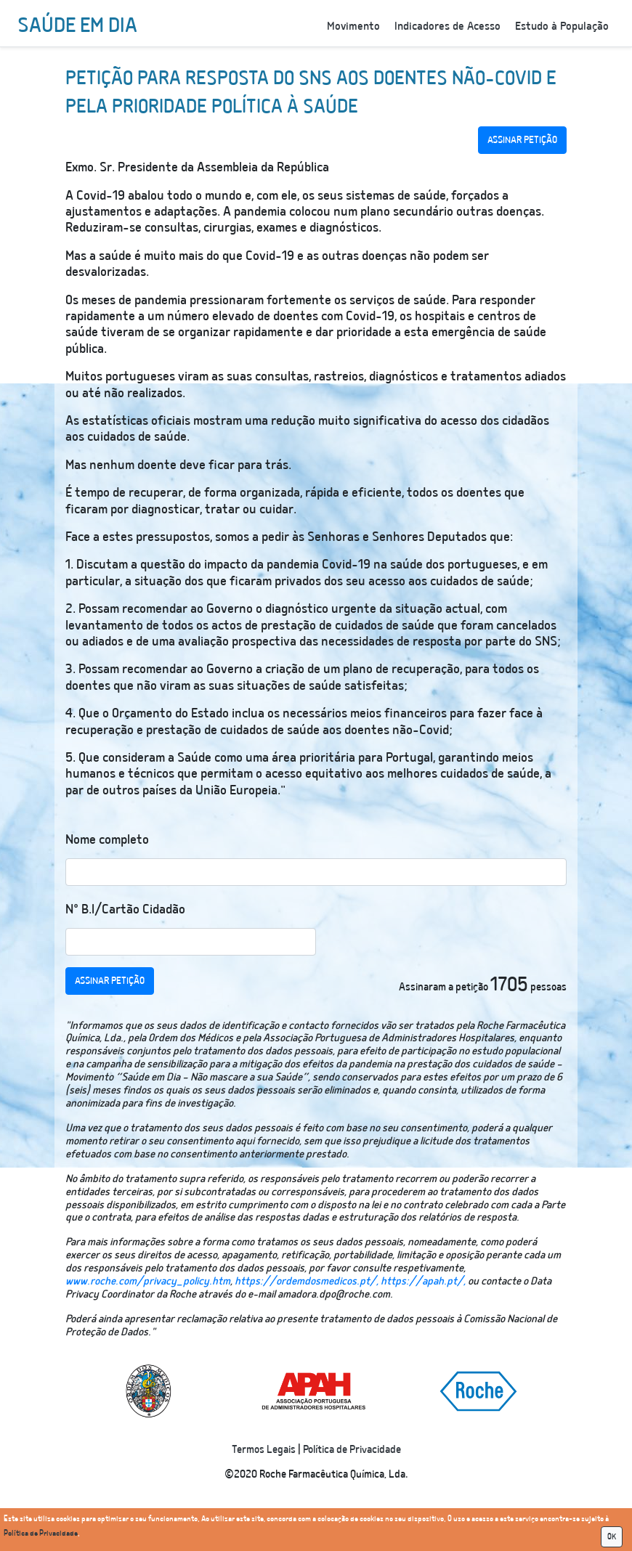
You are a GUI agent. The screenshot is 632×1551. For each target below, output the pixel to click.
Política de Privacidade (352, 1450)
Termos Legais (264, 1450)
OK (611, 1537)
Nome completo (107, 839)
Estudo (562, 26)
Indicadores (447, 26)
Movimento (353, 26)
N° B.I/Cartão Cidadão (125, 909)
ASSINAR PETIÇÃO (522, 140)
